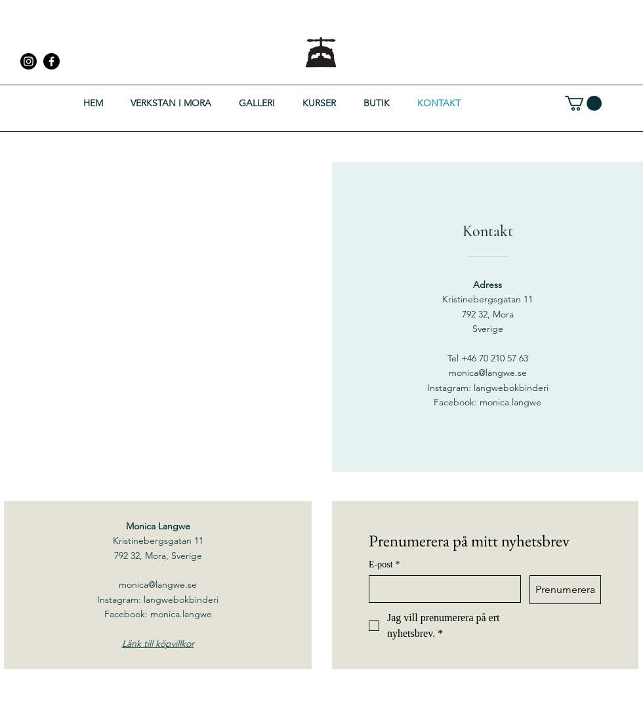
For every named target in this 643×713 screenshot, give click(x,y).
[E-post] (440, 589)
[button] (583, 103)
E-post (384, 564)
